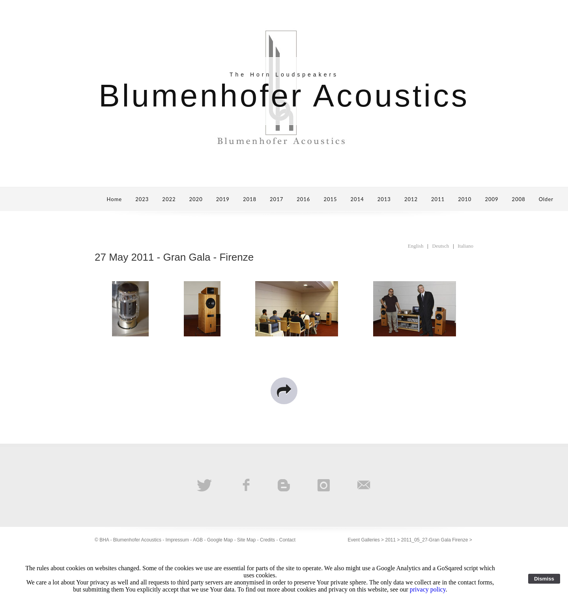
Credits (267, 540)
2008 (518, 199)
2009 (491, 199)
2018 (249, 199)
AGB (198, 540)
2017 (276, 199)
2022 (169, 199)
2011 (438, 199)
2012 (411, 199)
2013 (384, 199)
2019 (223, 199)
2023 (142, 199)
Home (114, 199)
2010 (464, 199)
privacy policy (428, 589)
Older (546, 199)
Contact (287, 540)
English (416, 246)
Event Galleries (363, 540)
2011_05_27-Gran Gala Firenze (434, 540)
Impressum (177, 540)
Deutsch (440, 246)
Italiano (465, 246)
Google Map (220, 540)
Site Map (246, 540)
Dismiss (544, 579)
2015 (330, 199)
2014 (357, 199)
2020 (196, 199)
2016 (303, 199)
